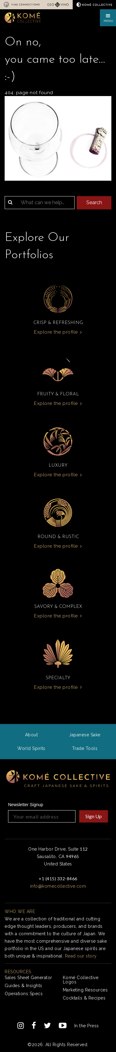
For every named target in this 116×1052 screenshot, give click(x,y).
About (31, 734)
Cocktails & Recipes (84, 997)
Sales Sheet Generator (28, 977)
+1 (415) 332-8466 (58, 878)
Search (94, 202)
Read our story (81, 955)
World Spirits (31, 748)
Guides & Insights (23, 985)
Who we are (20, 911)
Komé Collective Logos (81, 979)
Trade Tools (85, 748)
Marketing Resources (85, 989)
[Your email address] (41, 816)
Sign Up (93, 816)
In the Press (86, 1025)
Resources (18, 971)
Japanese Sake (85, 734)
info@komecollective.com (58, 886)
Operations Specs (24, 993)
